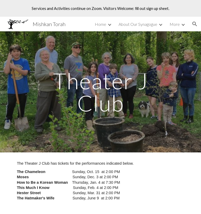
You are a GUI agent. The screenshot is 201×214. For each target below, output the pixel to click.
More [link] (175, 24)
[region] (100, 8)
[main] (100, 92)
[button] (194, 24)
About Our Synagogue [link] (138, 24)
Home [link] (100, 24)
